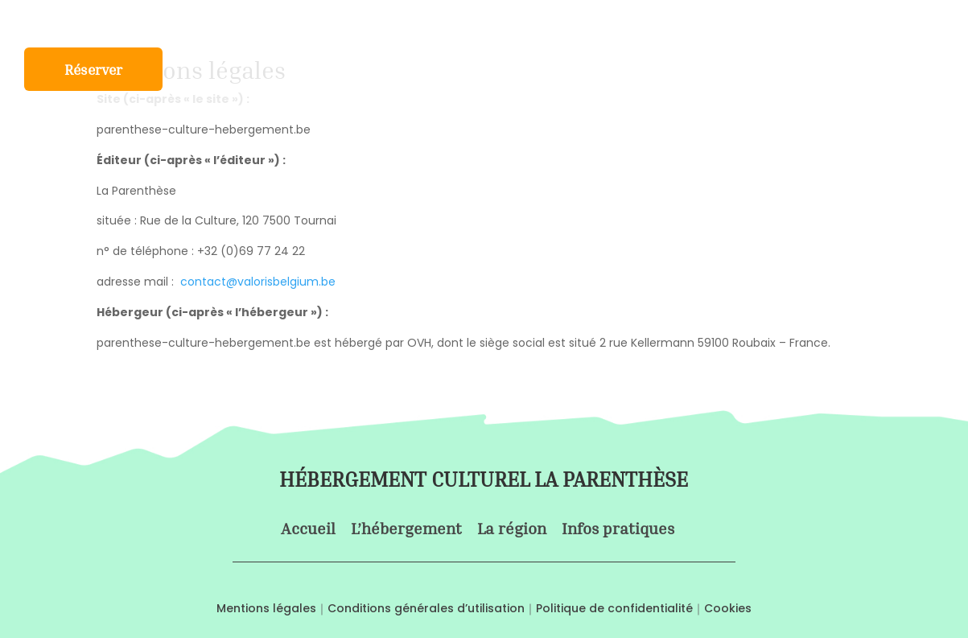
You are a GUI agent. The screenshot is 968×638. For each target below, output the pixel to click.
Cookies (728, 608)
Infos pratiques (616, 23)
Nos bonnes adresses (756, 23)
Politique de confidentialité (614, 608)
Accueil (48, 23)
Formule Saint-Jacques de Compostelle (338, 23)
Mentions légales (266, 608)
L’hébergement (141, 23)
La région (515, 23)
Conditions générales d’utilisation (426, 608)
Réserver (93, 71)
